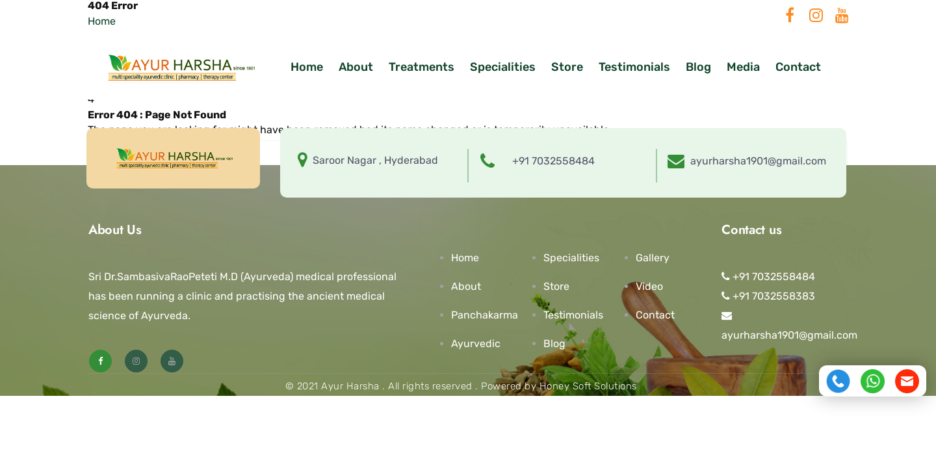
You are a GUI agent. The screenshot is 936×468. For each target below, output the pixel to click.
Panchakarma (484, 315)
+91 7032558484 (768, 276)
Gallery (653, 258)
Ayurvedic (475, 343)
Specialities (503, 67)
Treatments (421, 67)
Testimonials (634, 67)
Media (743, 67)
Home (307, 67)
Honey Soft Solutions (588, 386)
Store (567, 67)
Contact (798, 67)
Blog (698, 67)
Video (649, 286)
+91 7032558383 (768, 296)
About (356, 67)
